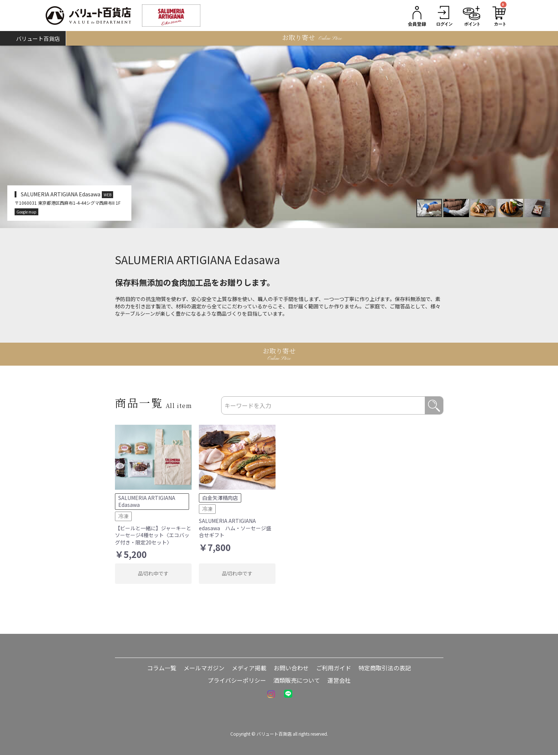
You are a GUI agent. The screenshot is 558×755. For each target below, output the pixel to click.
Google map (26, 212)
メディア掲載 (249, 668)
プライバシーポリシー (237, 680)
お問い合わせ (291, 668)
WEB (107, 194)
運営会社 (339, 680)
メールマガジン (204, 668)
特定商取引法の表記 (384, 668)
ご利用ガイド (333, 668)
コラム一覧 (161, 668)
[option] (279, 137)
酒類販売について (296, 680)
